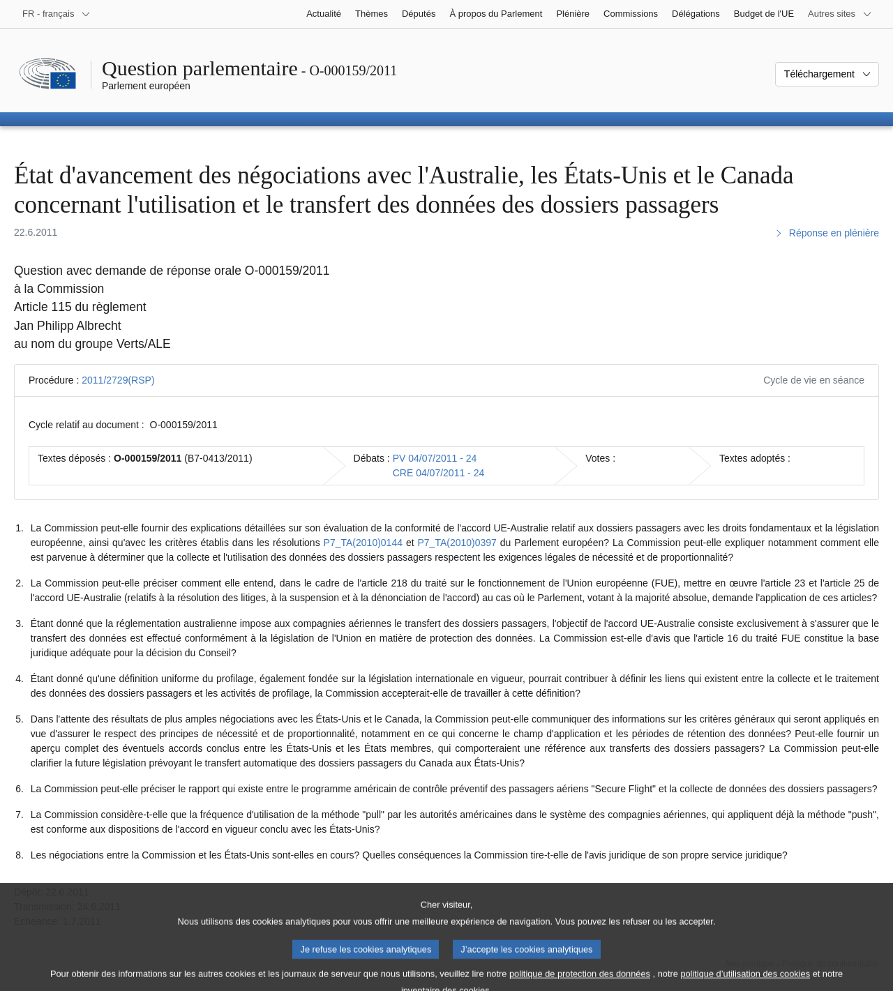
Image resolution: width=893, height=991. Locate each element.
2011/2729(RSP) (118, 380)
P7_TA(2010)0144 (363, 542)
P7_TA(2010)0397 (457, 542)
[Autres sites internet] (840, 14)
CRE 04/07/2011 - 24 (439, 472)
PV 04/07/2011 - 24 (435, 458)
